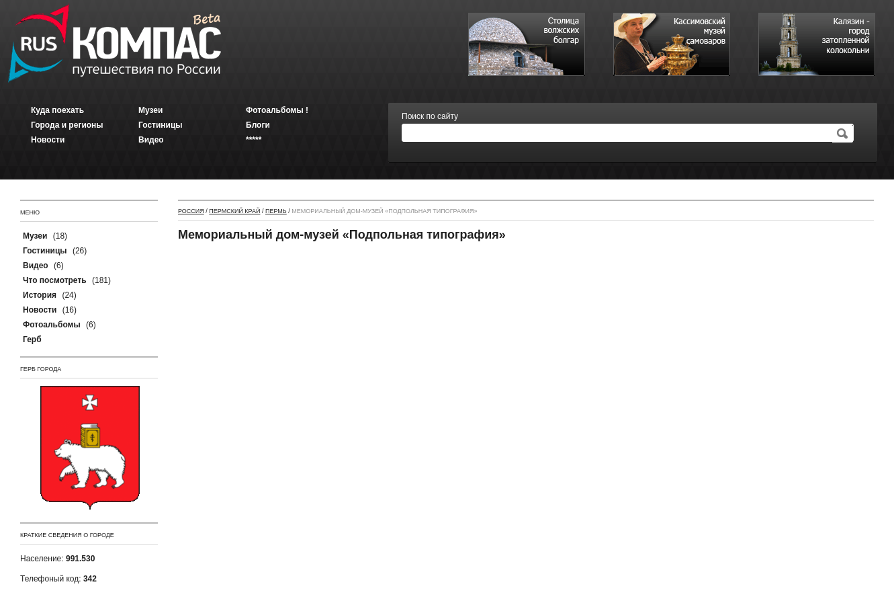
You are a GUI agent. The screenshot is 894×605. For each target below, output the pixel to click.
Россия (191, 211)
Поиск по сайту (430, 116)
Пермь (276, 211)
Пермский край (234, 211)
